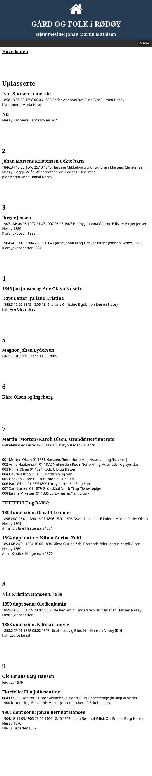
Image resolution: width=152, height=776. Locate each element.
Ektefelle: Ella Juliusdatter (31, 692)
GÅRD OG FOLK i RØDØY (76, 24)
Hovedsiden (15, 51)
